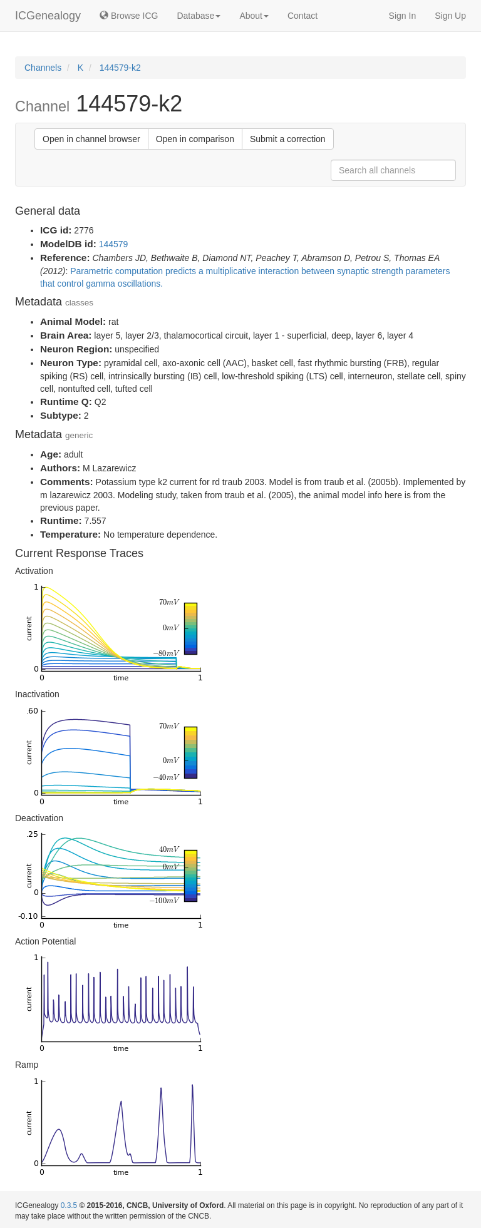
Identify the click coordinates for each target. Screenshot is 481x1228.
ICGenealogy (48, 15)
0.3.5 (69, 1205)
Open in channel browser (91, 139)
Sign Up (450, 16)
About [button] (254, 16)
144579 (113, 244)
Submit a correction (288, 139)
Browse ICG (129, 16)
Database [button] (198, 16)
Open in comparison (195, 139)
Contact (302, 16)
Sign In (402, 16)
